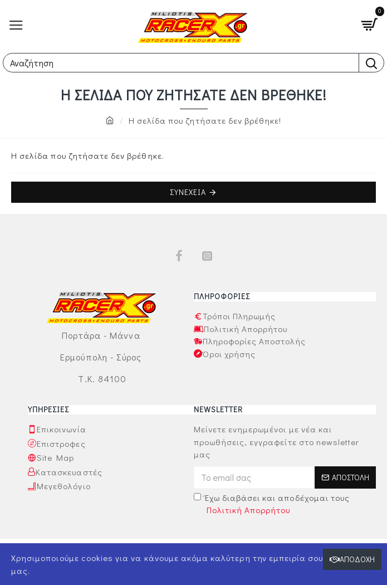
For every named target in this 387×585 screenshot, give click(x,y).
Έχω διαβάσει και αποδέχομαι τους (272, 504)
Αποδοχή (357, 559)
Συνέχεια (188, 192)
